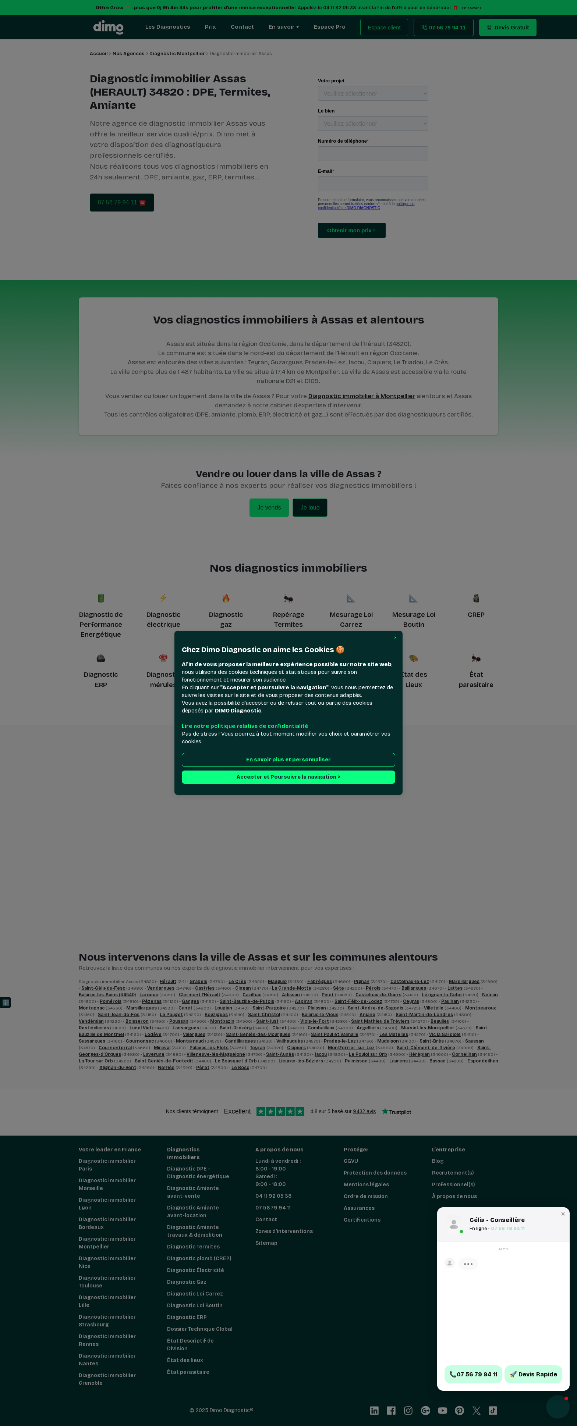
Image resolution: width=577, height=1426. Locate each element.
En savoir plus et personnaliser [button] (288, 760)
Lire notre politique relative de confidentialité (245, 726)
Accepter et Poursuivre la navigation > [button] (288, 777)
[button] (395, 638)
